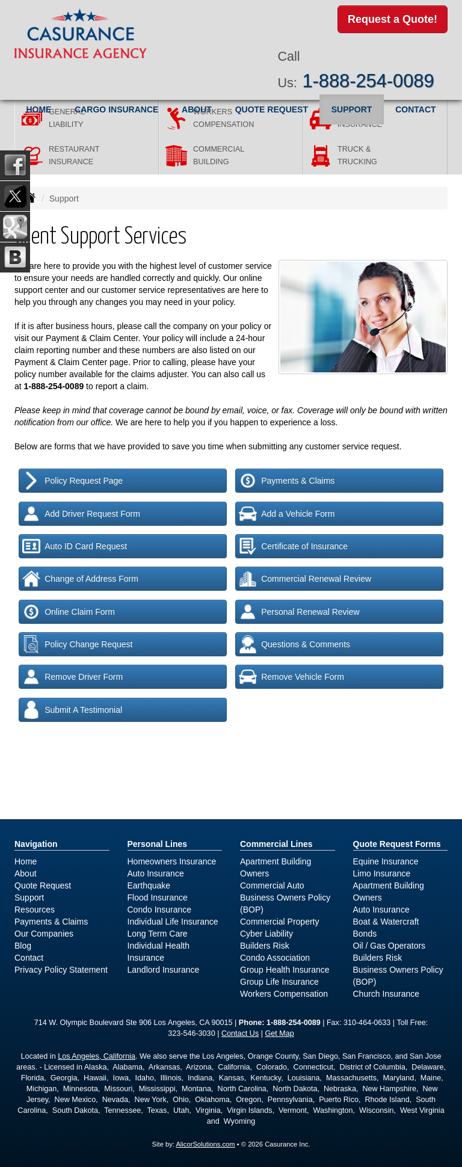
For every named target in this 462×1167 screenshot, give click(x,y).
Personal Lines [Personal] (158, 844)
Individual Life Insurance (173, 921)
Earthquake (149, 885)
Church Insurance (386, 994)
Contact (415, 107)
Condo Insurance (160, 909)
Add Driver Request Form (81, 514)
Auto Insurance (156, 873)
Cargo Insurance (116, 107)
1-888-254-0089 (368, 79)
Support (29, 897)
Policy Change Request (77, 644)
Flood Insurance (158, 897)
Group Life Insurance (279, 982)
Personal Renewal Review (299, 612)
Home (38, 107)
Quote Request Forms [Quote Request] (397, 844)
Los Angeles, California (96, 1056)
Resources (34, 909)
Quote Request (42, 885)
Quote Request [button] (271, 107)
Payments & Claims (286, 481)
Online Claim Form (68, 612)
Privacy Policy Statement (61, 970)
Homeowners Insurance (172, 861)
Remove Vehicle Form (291, 677)
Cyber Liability (266, 933)
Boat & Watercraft (386, 921)
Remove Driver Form (72, 677)
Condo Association (275, 957)
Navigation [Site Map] (36, 844)
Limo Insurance (382, 873)
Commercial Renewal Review (305, 579)
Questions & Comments (294, 644)
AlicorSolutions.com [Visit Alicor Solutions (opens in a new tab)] (205, 1144)
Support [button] (351, 107)
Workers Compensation (284, 994)
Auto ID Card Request (74, 546)
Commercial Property (279, 921)
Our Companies (43, 933)
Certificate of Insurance (293, 546)
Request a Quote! (392, 20)
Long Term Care (158, 933)
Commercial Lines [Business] (276, 844)
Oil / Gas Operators (389, 945)
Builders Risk (264, 945)
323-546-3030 (191, 1033)
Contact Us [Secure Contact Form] (240, 1033)
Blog (22, 945)
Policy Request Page (72, 481)
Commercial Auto (272, 885)
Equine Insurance (386, 861)
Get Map (279, 1033)
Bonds (365, 933)
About (197, 107)
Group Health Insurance (285, 970)
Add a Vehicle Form (286, 514)
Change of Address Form (80, 579)
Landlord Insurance (164, 970)
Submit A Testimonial (72, 710)
